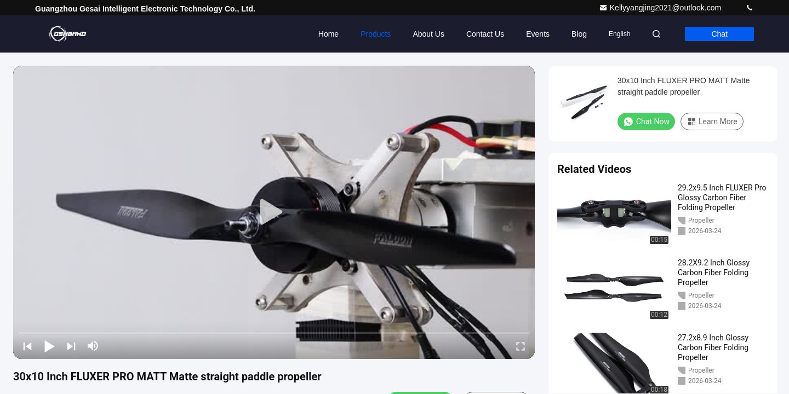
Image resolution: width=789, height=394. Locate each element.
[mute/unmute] (93, 346)
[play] (274, 212)
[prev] (27, 346)
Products (376, 34)
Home (328, 34)
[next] (71, 346)
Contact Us (485, 34)
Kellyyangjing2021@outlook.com (661, 7)
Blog (579, 34)
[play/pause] (49, 346)
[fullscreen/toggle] (520, 346)
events (538, 34)
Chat (719, 34)
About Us (428, 34)
